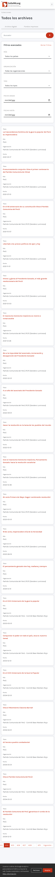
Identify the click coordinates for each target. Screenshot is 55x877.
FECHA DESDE (9, 96)
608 (30, 845)
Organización (7, 146)
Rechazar (36, 870)
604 (6, 845)
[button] (52, 4)
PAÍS (5, 52)
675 (39, 845)
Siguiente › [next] (47, 845)
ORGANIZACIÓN (10, 66)
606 (18, 845)
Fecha (5, 154)
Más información (9, 874)
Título (4, 129)
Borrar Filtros (46, 45)
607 (24, 845)
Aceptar (47, 870)
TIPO (5, 81)
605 (12, 845)
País (4, 139)
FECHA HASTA (9, 110)
